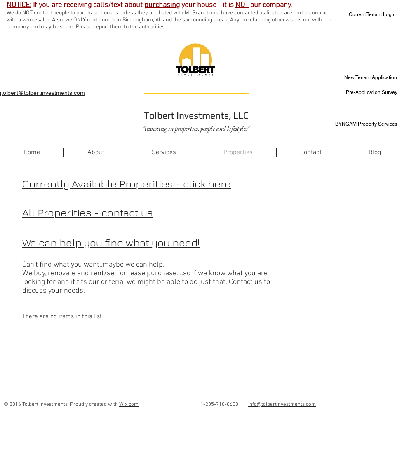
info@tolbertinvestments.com (282, 404)
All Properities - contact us (87, 212)
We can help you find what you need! (111, 242)
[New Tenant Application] (368, 78)
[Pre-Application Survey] (363, 92)
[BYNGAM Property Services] (363, 124)
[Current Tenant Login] (367, 14)
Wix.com (129, 404)
